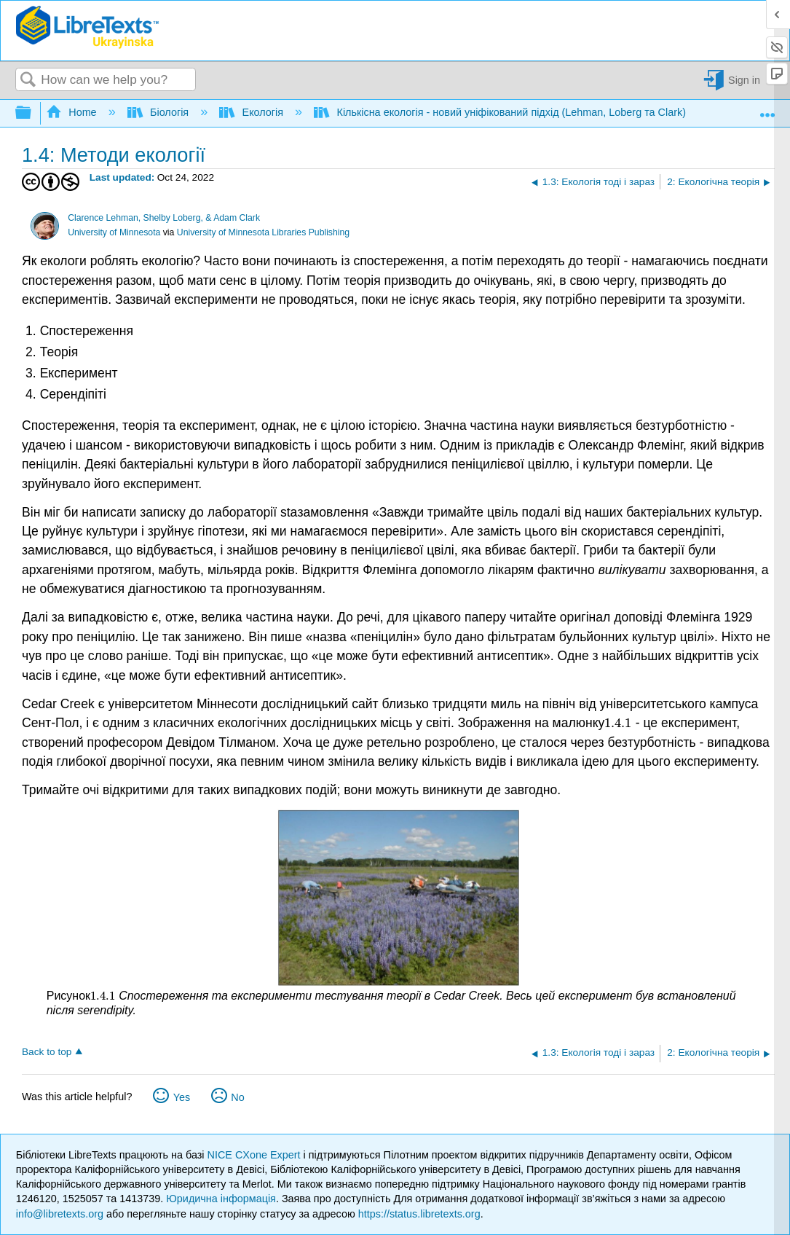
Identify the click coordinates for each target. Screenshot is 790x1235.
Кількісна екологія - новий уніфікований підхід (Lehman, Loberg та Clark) (501, 112)
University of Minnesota (114, 232)
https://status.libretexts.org (419, 1214)
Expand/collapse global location (767, 109)
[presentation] (618, 722)
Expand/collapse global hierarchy (32, 113)
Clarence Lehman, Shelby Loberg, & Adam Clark (164, 218)
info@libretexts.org (59, 1214)
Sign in (744, 80)
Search (28, 80)
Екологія (252, 112)
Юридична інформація (221, 1198)
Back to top (46, 1051)
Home (73, 112)
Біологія (159, 112)
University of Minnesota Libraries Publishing (263, 232)
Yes (181, 1097)
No (237, 1097)
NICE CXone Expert (256, 1155)
